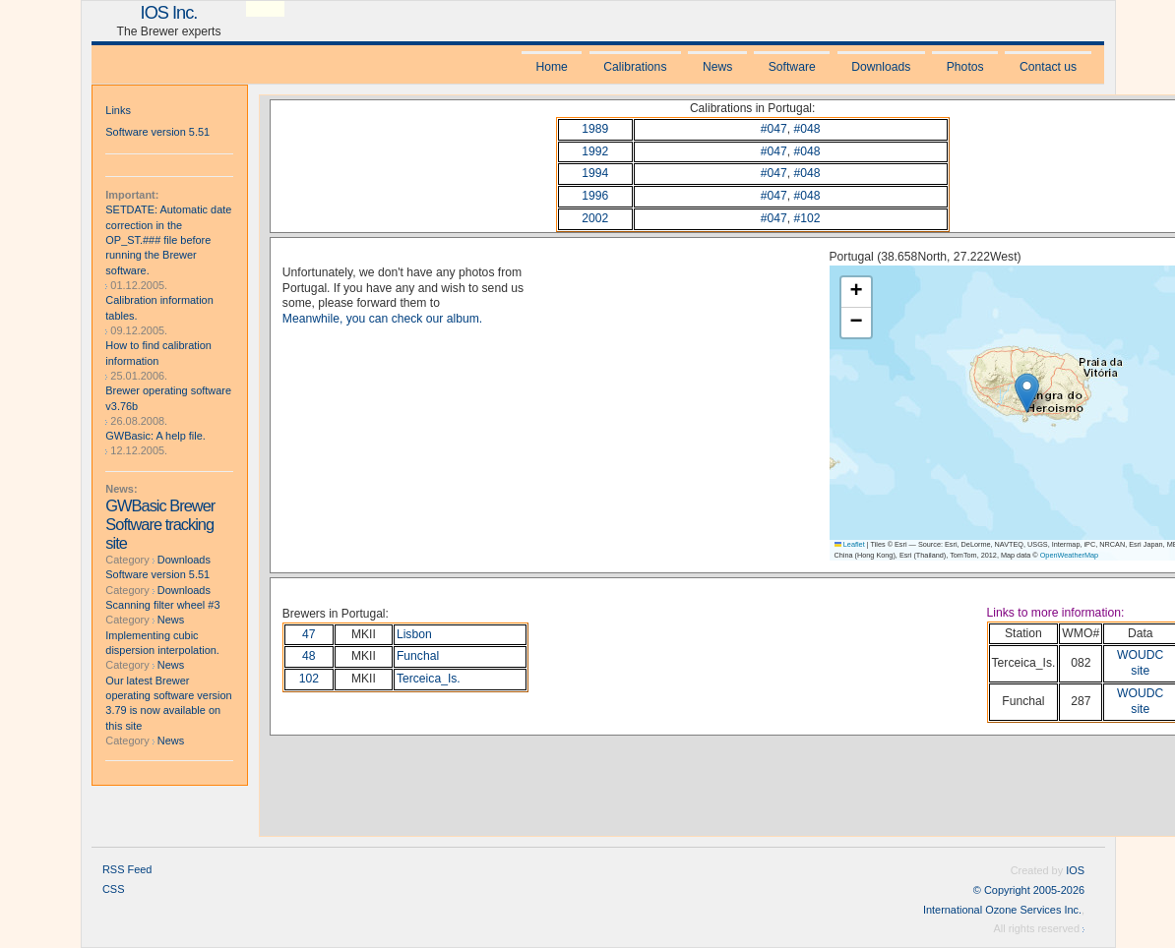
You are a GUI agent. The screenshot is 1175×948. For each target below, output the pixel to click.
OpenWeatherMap (1069, 555)
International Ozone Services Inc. (1002, 910)
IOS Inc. (169, 12)
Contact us (1048, 67)
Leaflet (850, 544)
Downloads (880, 67)
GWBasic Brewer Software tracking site (160, 524)
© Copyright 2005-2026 (1028, 890)
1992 (595, 151)
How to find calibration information (158, 352)
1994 (595, 173)
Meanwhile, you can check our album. (382, 319)
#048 (807, 129)
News (717, 67)
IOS (1075, 870)
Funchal (418, 656)
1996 (595, 196)
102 (309, 678)
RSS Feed (127, 869)
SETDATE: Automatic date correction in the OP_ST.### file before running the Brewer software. (168, 239)
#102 (807, 218)
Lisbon (414, 634)
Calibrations (634, 67)
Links (118, 110)
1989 (595, 129)
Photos (965, 67)
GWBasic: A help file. (155, 436)
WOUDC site (1140, 663)
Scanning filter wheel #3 (162, 605)
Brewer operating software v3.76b (168, 398)
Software (792, 67)
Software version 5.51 (157, 132)
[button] (1027, 393)
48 (309, 656)
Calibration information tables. (159, 307)
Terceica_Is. (429, 678)
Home (551, 67)
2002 (595, 218)
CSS (113, 889)
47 (309, 634)
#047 (774, 129)
